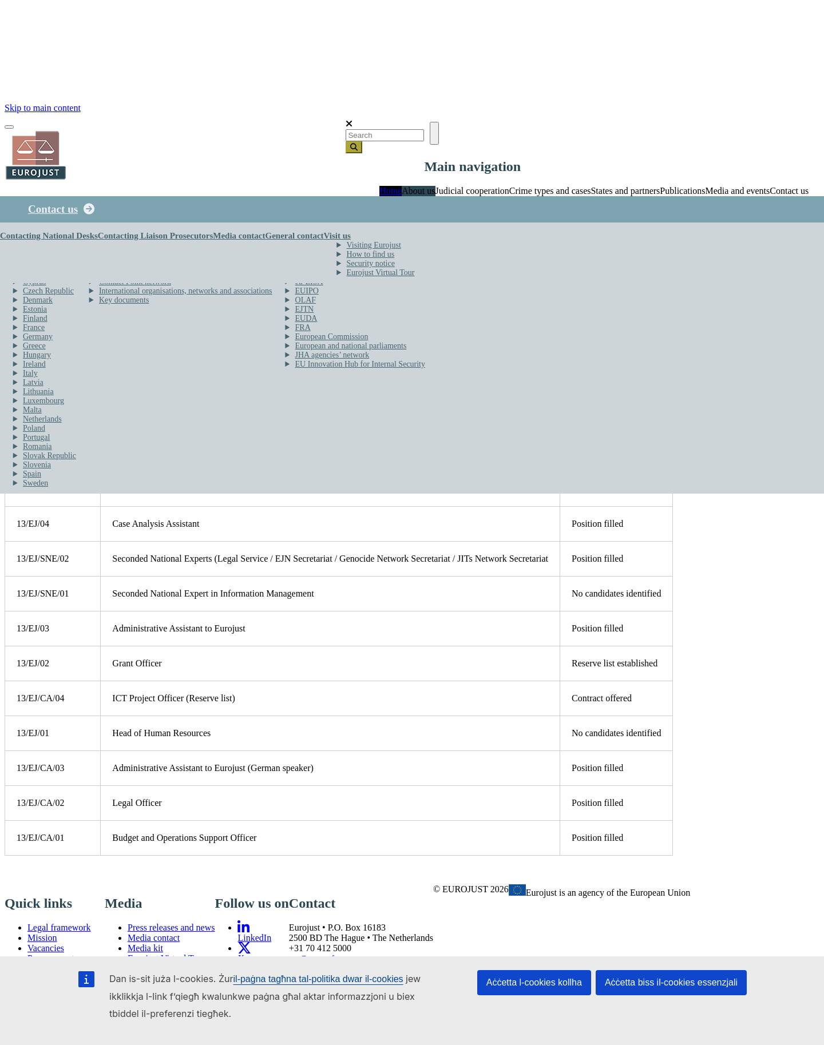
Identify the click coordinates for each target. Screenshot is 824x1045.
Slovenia (37, 464)
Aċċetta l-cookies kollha (534, 982)
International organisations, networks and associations (185, 291)
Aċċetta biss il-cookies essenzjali (671, 982)
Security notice (371, 263)
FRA (303, 327)
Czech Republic (48, 291)
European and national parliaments (351, 345)
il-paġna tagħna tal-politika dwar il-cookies (318, 979)
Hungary (37, 355)
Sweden (35, 483)
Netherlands (42, 419)
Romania (37, 446)
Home (390, 191)
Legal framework (59, 927)
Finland (35, 318)
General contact (294, 235)
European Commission (332, 336)
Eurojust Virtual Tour (381, 272)
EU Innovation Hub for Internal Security (360, 364)
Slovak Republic (49, 455)
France (34, 327)
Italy (30, 373)
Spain (32, 474)
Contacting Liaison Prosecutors (155, 235)
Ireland (34, 364)
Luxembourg (43, 400)
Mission (42, 938)
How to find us (371, 254)
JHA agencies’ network (332, 355)
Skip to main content (43, 108)
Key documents (124, 300)
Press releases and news (171, 927)
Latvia (33, 382)
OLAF (305, 300)
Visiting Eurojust (374, 245)
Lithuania (38, 391)
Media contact (239, 235)
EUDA (306, 318)
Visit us (337, 235)
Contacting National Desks (49, 235)
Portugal (36, 437)
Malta (32, 410)
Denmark (38, 300)
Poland (34, 428)
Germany (38, 336)
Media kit (145, 948)
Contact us (53, 209)
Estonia (35, 309)
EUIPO (307, 291)
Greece (34, 345)
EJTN (304, 309)
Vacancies (45, 948)
